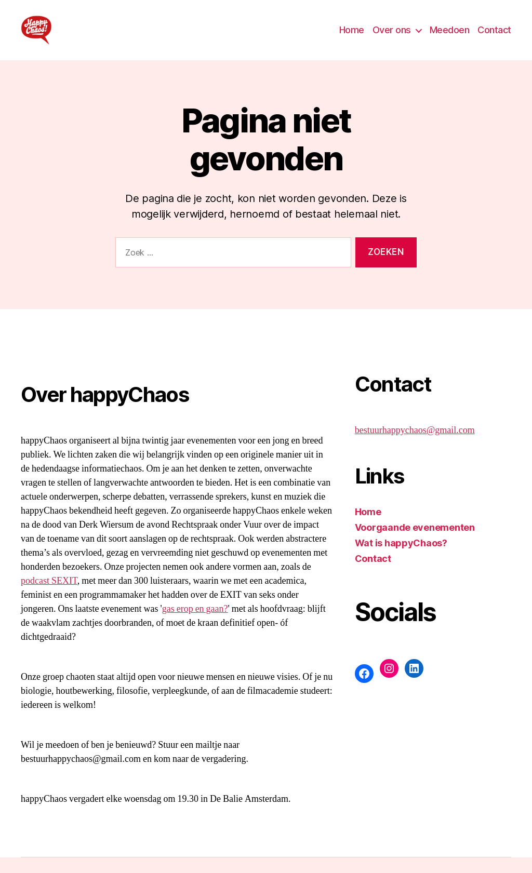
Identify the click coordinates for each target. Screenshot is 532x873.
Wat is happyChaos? (401, 558)
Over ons (392, 37)
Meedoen (450, 37)
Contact (494, 37)
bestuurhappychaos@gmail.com (415, 446)
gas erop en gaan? (195, 624)
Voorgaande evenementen (415, 543)
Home (351, 37)
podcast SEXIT (49, 596)
